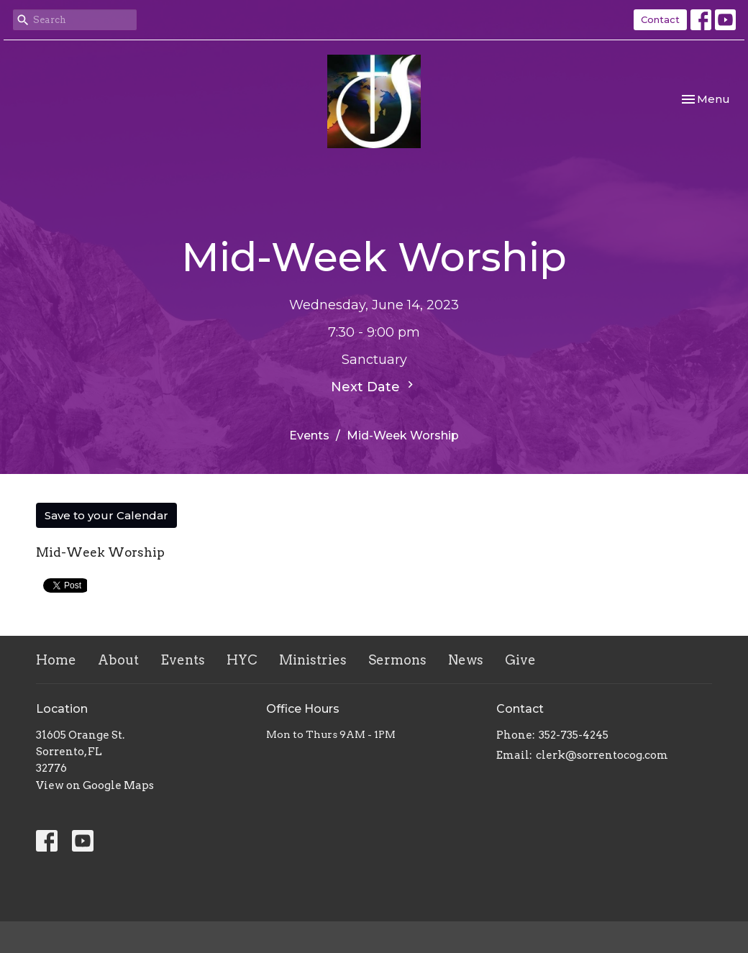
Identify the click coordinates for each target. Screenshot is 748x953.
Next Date (374, 386)
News (465, 659)
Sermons (397, 659)
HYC (242, 659)
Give (520, 659)
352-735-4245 (573, 735)
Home (56, 659)
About (118, 659)
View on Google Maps (95, 785)
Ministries (313, 659)
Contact (660, 19)
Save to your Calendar (106, 515)
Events (309, 435)
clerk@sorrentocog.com (602, 755)
